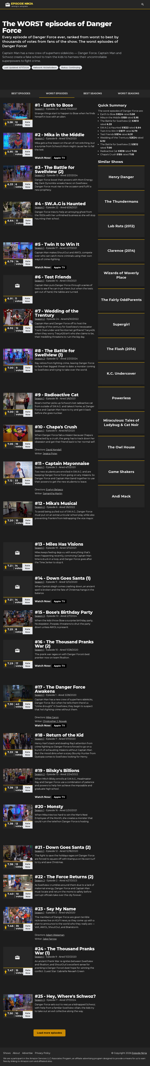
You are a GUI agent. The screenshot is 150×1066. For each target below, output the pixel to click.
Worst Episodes (57, 93)
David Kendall (54, 449)
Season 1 (39, 109)
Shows (7, 1053)
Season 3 (40, 175)
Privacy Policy (42, 1053)
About (16, 1053)
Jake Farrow (50, 939)
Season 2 (40, 319)
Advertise (27, 1053)
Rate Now (27, 123)
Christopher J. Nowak (55, 721)
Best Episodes (20, 93)
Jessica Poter (50, 453)
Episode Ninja (139, 1053)
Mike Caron (52, 717)
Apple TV (59, 158)
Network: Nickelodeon (45, 67)
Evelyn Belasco (54, 489)
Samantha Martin (52, 493)
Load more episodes (49, 1033)
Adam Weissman (55, 935)
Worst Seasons (128, 93)
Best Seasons (93, 93)
